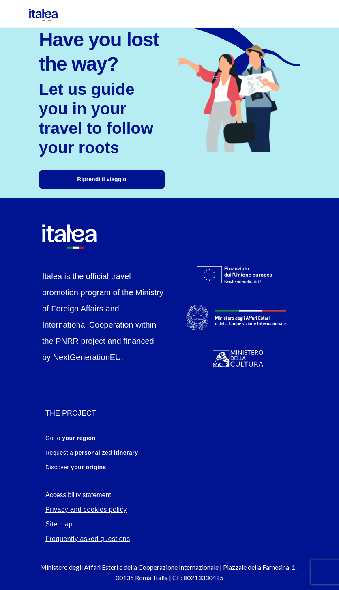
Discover (75, 467)
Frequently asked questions (87, 538)
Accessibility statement (78, 494)
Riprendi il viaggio (101, 179)
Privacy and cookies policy (86, 509)
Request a (91, 452)
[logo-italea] (38, 13)
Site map (59, 524)
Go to (70, 438)
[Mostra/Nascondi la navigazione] (12, 13)
